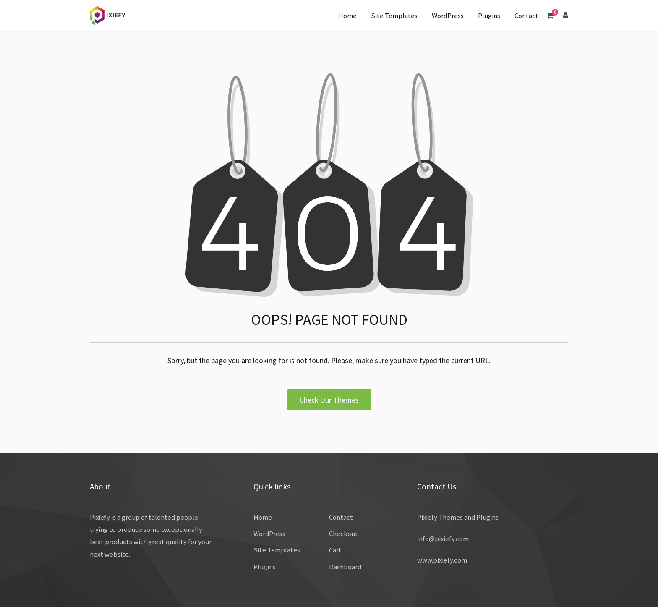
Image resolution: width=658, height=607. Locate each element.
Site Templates (394, 15)
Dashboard (345, 566)
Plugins (489, 15)
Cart (335, 550)
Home (347, 15)
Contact (526, 15)
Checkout (343, 533)
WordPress (448, 15)
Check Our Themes (329, 400)
